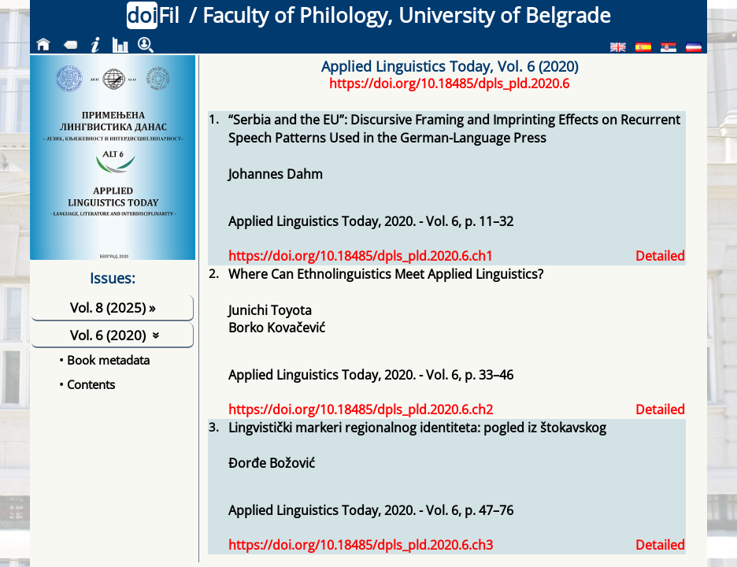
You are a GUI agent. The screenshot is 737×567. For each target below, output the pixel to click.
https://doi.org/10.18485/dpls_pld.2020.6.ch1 (360, 256)
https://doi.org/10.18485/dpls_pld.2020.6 (449, 83)
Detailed (660, 256)
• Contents (87, 384)
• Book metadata (104, 360)
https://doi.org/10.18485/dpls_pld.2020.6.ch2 (360, 409)
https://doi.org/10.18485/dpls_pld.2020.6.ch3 (360, 545)
